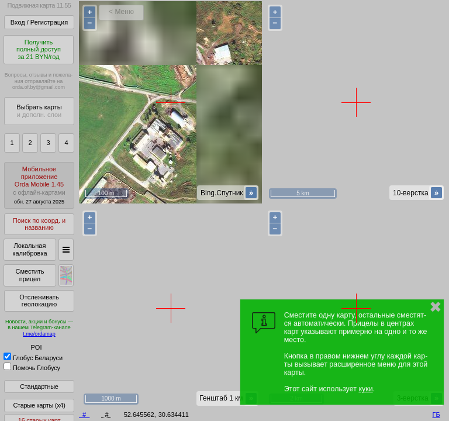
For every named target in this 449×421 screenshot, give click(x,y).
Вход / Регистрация (39, 22)
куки (365, 389)
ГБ (436, 414)
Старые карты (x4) (39, 405)
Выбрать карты (38, 110)
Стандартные (39, 386)
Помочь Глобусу (32, 367)
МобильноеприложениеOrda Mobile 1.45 (39, 185)
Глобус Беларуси (33, 357)
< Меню (121, 12)
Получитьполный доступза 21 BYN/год (38, 49)
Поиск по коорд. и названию (39, 224)
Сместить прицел (29, 275)
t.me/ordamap (39, 334)
